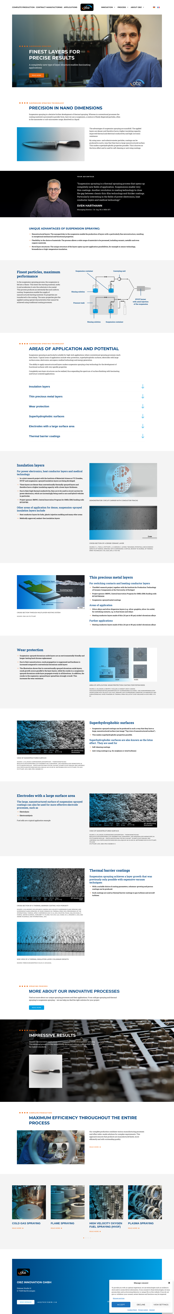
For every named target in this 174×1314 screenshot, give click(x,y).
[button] (169, 1283)
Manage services (118, 1298)
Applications (70, 7)
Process (123, 7)
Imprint (152, 1310)
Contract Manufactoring (49, 7)
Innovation (108, 7)
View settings (161, 1304)
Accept (121, 1304)
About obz (137, 7)
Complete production (23, 7)
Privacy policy (143, 1310)
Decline (141, 1304)
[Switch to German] (154, 7)
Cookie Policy (132, 1310)
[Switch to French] (158, 7)
